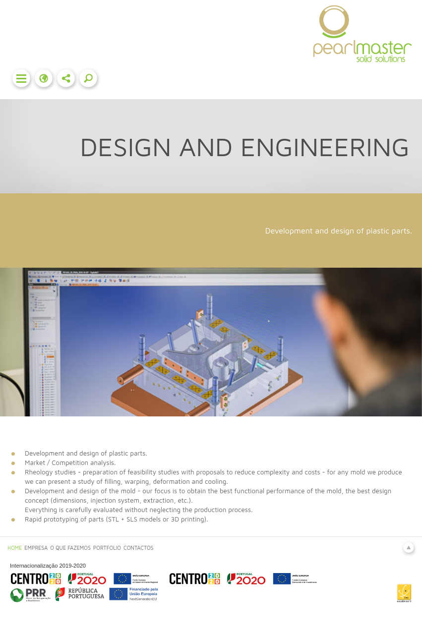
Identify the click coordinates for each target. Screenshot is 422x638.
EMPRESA (36, 548)
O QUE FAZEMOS (70, 548)
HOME (14, 548)
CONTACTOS (138, 548)
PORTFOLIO (107, 548)
